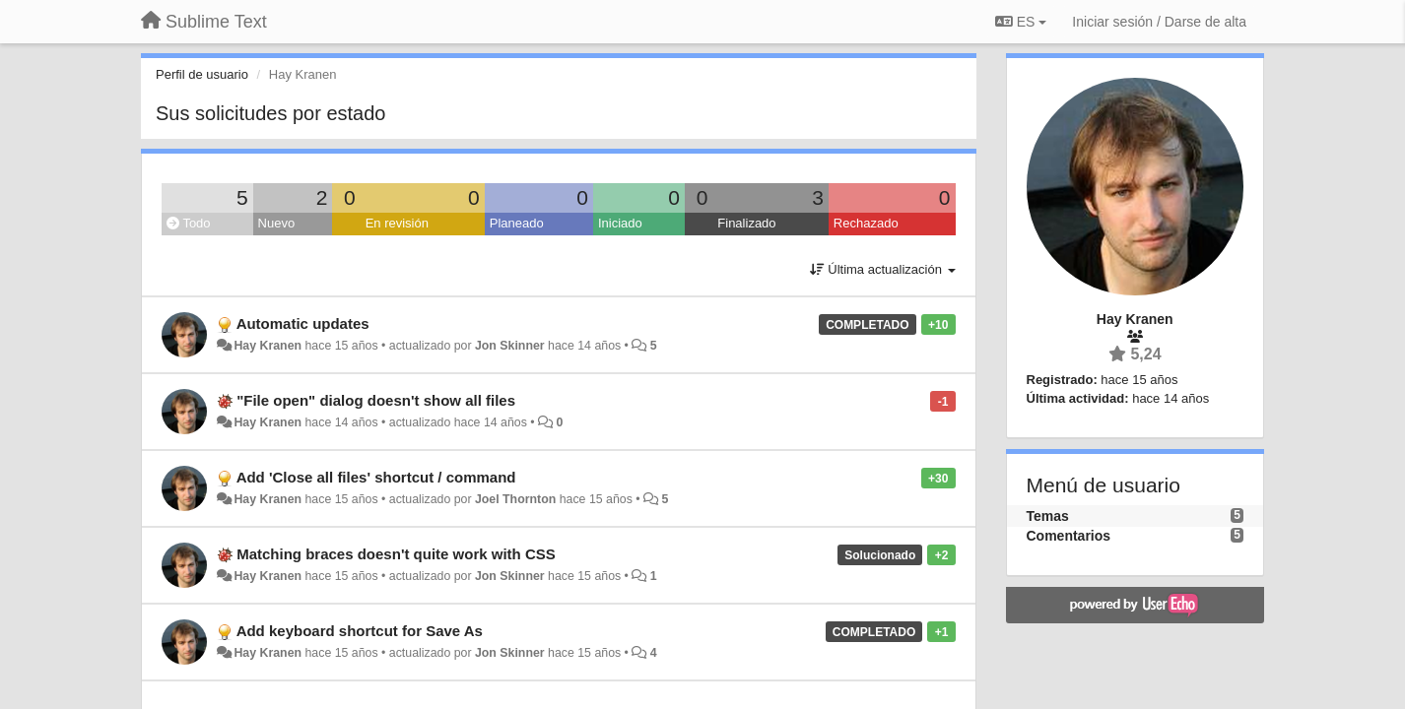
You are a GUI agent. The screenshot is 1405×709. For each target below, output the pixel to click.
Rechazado (866, 223)
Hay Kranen (267, 346)
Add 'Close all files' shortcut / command (376, 477)
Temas (1048, 516)
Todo (189, 223)
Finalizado (746, 223)
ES (1020, 22)
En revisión (397, 223)
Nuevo (277, 223)
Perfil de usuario (202, 74)
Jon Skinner (510, 346)
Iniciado (620, 223)
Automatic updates (302, 323)
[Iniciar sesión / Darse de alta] (1159, 21)
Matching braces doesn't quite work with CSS (396, 554)
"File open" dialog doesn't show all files (375, 400)
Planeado (517, 223)
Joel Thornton (515, 499)
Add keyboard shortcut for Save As (359, 630)
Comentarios (1069, 536)
